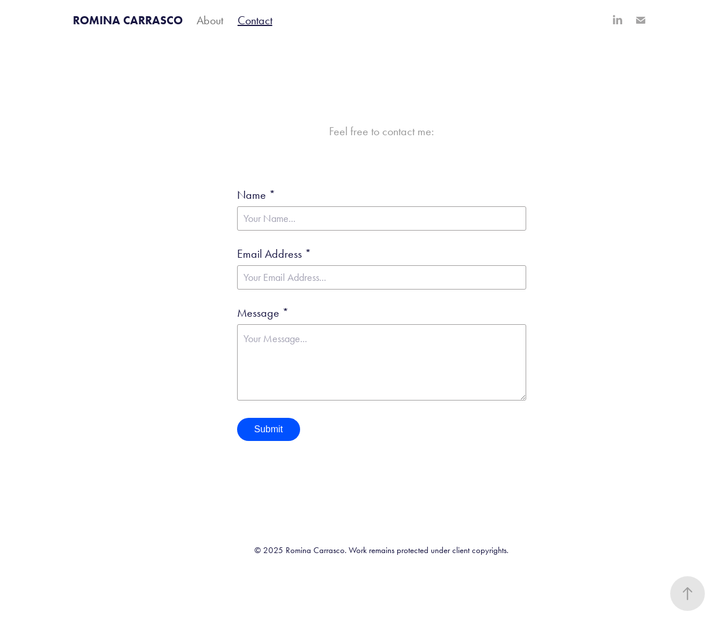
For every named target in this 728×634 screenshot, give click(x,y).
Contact (255, 20)
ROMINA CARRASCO (128, 20)
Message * (263, 312)
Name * (256, 195)
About (210, 20)
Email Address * (274, 253)
